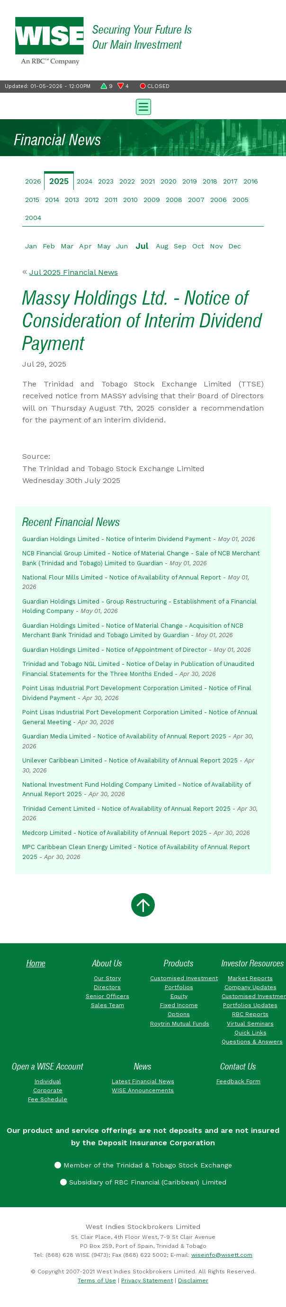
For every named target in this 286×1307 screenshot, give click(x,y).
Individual (48, 1081)
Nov (216, 246)
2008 (174, 199)
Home (36, 963)
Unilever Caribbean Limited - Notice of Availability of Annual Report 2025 (130, 760)
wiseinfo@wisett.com (221, 1255)
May (103, 246)
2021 (148, 181)
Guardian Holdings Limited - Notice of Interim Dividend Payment (116, 539)
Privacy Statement (147, 1280)
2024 (84, 181)
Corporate (48, 1090)
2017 (230, 181)
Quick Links (250, 1032)
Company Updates (250, 987)
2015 (32, 199)
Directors (107, 987)
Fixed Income (179, 1005)
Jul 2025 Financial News (73, 272)
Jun (122, 246)
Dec (234, 246)
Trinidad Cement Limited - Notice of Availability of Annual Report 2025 (126, 808)
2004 (33, 217)
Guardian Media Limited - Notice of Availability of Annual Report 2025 (124, 736)
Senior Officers (107, 996)
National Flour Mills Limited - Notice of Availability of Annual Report (121, 577)
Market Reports (250, 978)
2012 (92, 199)
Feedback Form (238, 1081)
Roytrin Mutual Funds (179, 1023)
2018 (210, 181)
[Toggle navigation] (143, 105)
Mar (67, 246)
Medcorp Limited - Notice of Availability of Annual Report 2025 (114, 832)
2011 (111, 199)
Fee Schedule (47, 1099)
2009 (151, 199)
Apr (85, 246)
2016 (250, 181)
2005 (240, 199)
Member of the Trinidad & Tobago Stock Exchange (143, 1165)
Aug (162, 246)
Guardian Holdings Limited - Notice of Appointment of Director (114, 649)
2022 (127, 181)
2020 (169, 181)
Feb (49, 246)
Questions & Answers (252, 1041)
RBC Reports (250, 1014)
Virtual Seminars (250, 1023)
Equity (179, 996)
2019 (189, 181)
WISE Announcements (143, 1090)
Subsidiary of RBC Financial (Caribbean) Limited (143, 1182)
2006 (218, 199)
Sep (180, 246)
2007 (196, 199)
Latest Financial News (143, 1081)
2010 (130, 199)
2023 (106, 181)
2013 (72, 199)
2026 (33, 181)
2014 (52, 199)
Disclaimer (193, 1280)
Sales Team (107, 1005)
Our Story (107, 978)
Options (179, 1014)
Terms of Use (97, 1280)
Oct (198, 246)
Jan (31, 246)
